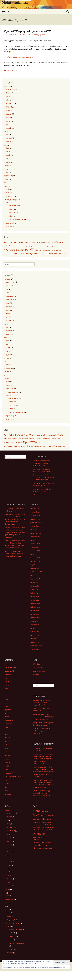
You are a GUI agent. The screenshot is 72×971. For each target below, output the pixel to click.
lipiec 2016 (34, 589)
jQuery (36, 35)
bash (8, 148)
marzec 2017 (34, 582)
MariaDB (9, 138)
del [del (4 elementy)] (43, 242)
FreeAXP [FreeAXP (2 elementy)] (21, 246)
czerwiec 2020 (35, 537)
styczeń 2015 (35, 614)
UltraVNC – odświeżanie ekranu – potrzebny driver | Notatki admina (15, 543)
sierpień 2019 (35, 551)
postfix (8, 117)
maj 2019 (33, 554)
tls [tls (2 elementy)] (44, 254)
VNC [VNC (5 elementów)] (55, 253)
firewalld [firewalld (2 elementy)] (16, 246)
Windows (9, 227)
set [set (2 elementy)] (25, 254)
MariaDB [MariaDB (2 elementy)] (60, 246)
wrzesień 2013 (35, 649)
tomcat (8, 121)
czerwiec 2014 (35, 625)
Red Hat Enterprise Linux (17, 220)
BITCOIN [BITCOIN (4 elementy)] (20, 242)
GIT (7, 96)
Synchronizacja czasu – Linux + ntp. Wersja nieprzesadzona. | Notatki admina (15, 530)
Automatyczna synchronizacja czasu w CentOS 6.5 (15, 534)
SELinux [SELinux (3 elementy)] (21, 254)
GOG (7, 172)
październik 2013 (36, 646)
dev (5, 145)
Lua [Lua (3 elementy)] (57, 246)
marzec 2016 (34, 596)
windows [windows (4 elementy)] (61, 253)
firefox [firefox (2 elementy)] (12, 246)
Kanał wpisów (37, 667)
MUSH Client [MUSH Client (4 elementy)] (9, 250)
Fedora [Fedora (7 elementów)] (59, 242)
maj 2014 (33, 628)
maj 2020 (33, 540)
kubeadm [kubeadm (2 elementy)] (43, 246)
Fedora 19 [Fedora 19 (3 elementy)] (7, 246)
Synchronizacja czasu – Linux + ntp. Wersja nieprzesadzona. (15, 521)
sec (5, 183)
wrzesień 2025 (35, 512)
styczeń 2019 (35, 561)
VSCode (9, 128)
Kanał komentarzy (39, 671)
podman (9, 114)
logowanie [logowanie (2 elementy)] (48, 246)
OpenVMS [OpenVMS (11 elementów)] (29, 249)
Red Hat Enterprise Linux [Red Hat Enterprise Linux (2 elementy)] (42, 250)
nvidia (8, 193)
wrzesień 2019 (35, 547)
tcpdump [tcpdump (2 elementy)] (41, 254)
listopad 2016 (35, 586)
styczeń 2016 (35, 600)
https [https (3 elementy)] (35, 246)
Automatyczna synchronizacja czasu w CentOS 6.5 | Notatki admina (15, 516)
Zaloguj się (36, 664)
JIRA (7, 100)
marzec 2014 (34, 635)
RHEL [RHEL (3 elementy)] (12, 254)
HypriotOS (12, 213)
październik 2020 (36, 533)
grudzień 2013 (35, 642)
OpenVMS (9, 223)
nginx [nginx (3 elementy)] (16, 250)
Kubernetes (10, 103)
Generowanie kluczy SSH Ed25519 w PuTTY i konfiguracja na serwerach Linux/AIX (43, 477)
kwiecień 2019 (35, 558)
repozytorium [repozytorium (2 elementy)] (7, 254)
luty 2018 (33, 565)
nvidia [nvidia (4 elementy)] (20, 250)
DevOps (6, 166)
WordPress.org (38, 674)
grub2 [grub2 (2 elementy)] (27, 246)
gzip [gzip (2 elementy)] (32, 246)
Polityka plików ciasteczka (57, 967)
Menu (4, 11)
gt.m (7, 134)
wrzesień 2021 (35, 526)
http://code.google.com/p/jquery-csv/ (18, 57)
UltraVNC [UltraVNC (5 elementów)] (49, 253)
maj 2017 (33, 575)
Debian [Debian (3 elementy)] (39, 243)
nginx (8, 110)
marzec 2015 (34, 611)
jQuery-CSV (43, 35)
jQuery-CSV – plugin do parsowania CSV (27, 31)
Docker (8, 93)
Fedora (11, 209)
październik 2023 (36, 523)
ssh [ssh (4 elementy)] (27, 253)
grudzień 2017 (35, 568)
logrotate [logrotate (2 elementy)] (53, 246)
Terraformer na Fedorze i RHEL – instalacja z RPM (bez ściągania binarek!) (43, 463)
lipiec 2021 (34, 530)
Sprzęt (6, 186)
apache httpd (10, 89)
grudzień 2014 (35, 618)
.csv (31, 35)
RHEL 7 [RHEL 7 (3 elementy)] (16, 254)
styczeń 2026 (35, 509)
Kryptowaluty (8, 176)
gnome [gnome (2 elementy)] (24, 246)
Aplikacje (7, 86)
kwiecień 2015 (35, 607)
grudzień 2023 (35, 519)
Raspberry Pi (10, 196)
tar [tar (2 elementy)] (38, 254)
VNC (7, 125)
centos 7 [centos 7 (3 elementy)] (34, 243)
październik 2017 (36, 572)
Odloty (6, 179)
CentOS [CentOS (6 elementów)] (27, 242)
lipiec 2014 (34, 621)
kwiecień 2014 (35, 632)
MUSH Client (10, 107)
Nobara (11, 216)
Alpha (8, 189)
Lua (7, 159)
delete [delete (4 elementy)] (47, 242)
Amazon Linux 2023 (15, 205)
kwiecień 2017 (35, 579)
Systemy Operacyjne (11, 200)
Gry (5, 169)
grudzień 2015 (35, 603)
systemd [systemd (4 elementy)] (33, 253)
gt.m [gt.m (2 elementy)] (30, 246)
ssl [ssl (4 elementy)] (29, 253)
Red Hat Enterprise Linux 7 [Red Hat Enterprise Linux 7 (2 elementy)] (55, 250)
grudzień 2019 (35, 544)
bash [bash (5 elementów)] (14, 242)
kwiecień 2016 (35, 593)
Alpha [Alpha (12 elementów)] (8, 242)
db (5, 132)
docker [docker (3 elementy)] (52, 243)
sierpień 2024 (35, 516)
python (8, 162)
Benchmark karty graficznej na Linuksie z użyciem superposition (43, 491)
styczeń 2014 (35, 639)
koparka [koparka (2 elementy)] (39, 246)
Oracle (8, 142)
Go (7, 152)
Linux (8, 203)
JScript (23, 35)
